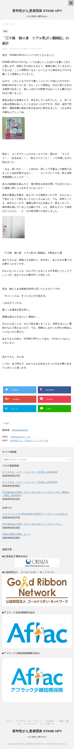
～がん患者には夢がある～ (37, 737)
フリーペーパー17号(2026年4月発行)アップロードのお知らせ (35, 514)
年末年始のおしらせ (20, 437)
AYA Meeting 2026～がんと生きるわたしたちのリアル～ (32, 524)
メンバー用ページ (47, 724)
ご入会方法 (49, 721)
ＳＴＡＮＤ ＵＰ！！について (28, 721)
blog (7, 423)
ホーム (9, 721)
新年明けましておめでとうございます (29, 440)
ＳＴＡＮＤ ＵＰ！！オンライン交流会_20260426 (29, 472)
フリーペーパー (30, 724)
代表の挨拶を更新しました (16, 534)
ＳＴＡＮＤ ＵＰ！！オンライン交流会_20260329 (29, 482)
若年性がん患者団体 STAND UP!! (37, 11)
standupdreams (20, 430)
